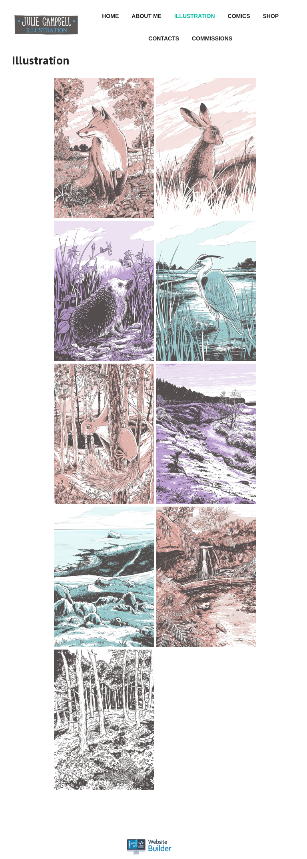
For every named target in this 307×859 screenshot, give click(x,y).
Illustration (194, 16)
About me (146, 16)
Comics (239, 16)
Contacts (163, 38)
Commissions (212, 38)
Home (110, 16)
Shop (271, 16)
